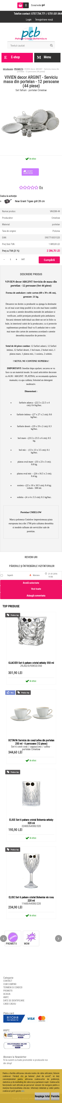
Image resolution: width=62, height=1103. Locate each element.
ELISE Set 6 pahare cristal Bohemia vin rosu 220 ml (31, 899)
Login (28, 19)
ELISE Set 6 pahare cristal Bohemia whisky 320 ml (31, 821)
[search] (51, 45)
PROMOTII (18, 69)
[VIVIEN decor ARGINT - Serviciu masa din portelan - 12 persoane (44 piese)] (31, 93)
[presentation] (3, 938)
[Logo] (31, 33)
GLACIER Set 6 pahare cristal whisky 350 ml (31, 662)
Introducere (8, 69)
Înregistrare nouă (44, 19)
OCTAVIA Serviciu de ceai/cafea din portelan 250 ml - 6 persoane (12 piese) (31, 742)
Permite (55, 1096)
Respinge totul (42, 1096)
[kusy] (10, 259)
